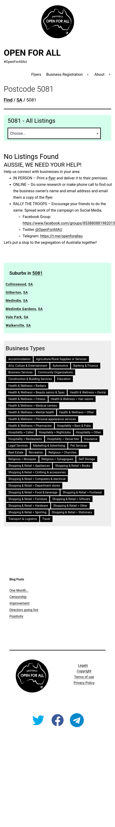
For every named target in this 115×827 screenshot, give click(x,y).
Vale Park (14, 317)
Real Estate (15, 452)
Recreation (36, 452)
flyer (52, 178)
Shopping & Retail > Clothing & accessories (37, 472)
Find (8, 100)
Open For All (32, 53)
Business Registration (64, 74)
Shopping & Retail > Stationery (72, 512)
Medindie (13, 301)
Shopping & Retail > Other (70, 505)
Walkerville (15, 325)
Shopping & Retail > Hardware (28, 505)
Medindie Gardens (21, 309)
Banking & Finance (85, 365)
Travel (46, 519)
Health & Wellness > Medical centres (32, 405)
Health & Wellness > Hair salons (72, 399)
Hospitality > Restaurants (25, 439)
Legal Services (18, 445)
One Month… (18, 590)
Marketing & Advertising (49, 445)
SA (30, 284)
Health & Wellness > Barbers (27, 386)
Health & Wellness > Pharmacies (30, 426)
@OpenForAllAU (48, 229)
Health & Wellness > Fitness (27, 399)
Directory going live (23, 610)
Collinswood (16, 284)
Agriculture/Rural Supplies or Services (61, 359)
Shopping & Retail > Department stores (34, 485)
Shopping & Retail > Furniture (27, 499)
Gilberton (13, 292)
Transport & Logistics (22, 519)
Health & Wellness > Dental (88, 392)
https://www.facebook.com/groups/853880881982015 (69, 223)
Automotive (60, 365)
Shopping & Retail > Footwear (82, 492)
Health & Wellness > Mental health (31, 412)
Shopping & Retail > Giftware (71, 499)
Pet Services (78, 445)
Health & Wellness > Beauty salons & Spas (36, 392)
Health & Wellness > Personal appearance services (42, 419)
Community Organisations (55, 372)
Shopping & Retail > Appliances (29, 465)
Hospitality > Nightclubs (55, 432)
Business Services (20, 372)
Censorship (18, 597)
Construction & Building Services (30, 379)
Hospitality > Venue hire (63, 439)
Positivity (16, 616)
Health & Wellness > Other (76, 412)
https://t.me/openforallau (61, 236)
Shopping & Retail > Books (72, 465)
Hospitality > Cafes (21, 432)
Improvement (19, 603)
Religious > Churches (62, 452)
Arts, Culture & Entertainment (27, 365)
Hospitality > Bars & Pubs (74, 426)
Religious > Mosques (22, 459)
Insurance (90, 439)
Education (64, 379)
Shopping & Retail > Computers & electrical (37, 479)
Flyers (36, 74)
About (99, 74)
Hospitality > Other (88, 432)
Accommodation (19, 359)
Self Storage (87, 459)
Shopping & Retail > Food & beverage (32, 492)
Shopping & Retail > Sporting (27, 512)
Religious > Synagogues (57, 459)
